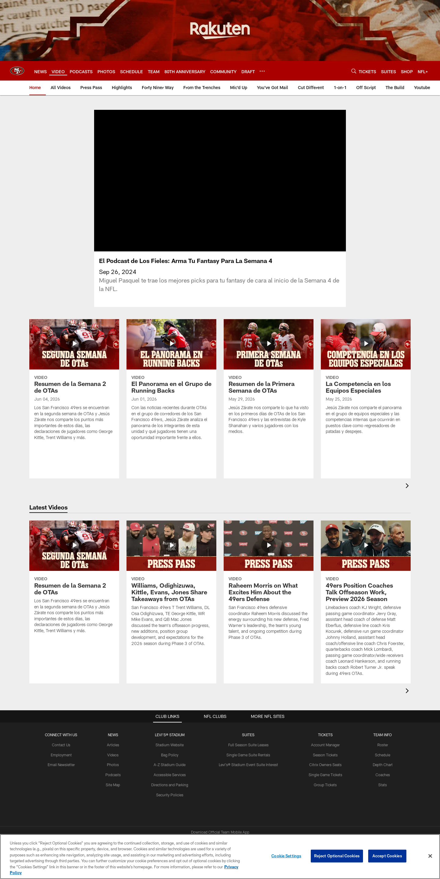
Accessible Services (170, 775)
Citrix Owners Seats (325, 764)
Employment (61, 755)
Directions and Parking (169, 785)
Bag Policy (169, 755)
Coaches (383, 775)
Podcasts (113, 775)
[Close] (430, 856)
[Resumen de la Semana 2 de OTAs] (74, 383)
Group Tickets (325, 785)
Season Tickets (325, 755)
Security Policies (169, 795)
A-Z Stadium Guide (169, 764)
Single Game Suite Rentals (248, 755)
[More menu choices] (262, 71)
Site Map (113, 785)
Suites (248, 735)
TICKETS (325, 735)
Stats (382, 785)
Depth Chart (383, 764)
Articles (113, 745)
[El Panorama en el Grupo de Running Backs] (171, 383)
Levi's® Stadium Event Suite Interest (248, 764)
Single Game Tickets (325, 775)
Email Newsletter (61, 764)
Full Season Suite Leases (248, 745)
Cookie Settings (286, 855)
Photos (113, 764)
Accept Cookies (387, 855)
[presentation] (408, 486)
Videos (113, 755)
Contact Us (61, 745)
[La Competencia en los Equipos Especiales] (366, 380)
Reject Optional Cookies (337, 855)
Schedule (382, 755)
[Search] (353, 71)
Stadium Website (170, 745)
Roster (382, 745)
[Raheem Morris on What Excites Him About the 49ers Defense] (269, 584)
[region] (220, 856)
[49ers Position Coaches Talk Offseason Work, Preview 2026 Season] (366, 602)
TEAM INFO (382, 735)
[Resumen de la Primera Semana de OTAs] (269, 380)
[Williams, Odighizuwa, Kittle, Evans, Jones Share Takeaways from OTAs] (171, 587)
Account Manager (325, 745)
